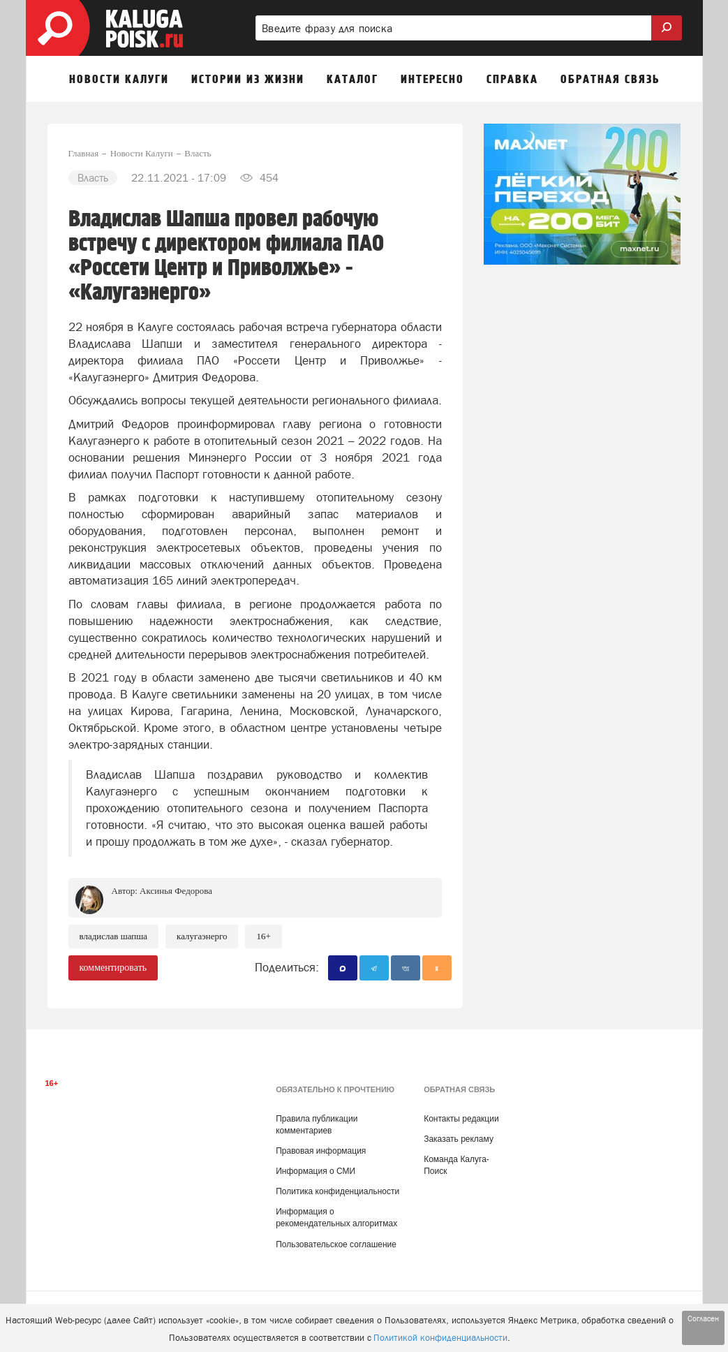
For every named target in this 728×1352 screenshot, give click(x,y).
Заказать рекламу (458, 1139)
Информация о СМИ (315, 1171)
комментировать (113, 967)
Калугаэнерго (202, 936)
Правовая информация (321, 1151)
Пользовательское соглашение (336, 1244)
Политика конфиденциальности (337, 1191)
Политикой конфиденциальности (440, 1337)
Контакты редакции (461, 1119)
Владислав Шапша (114, 936)
